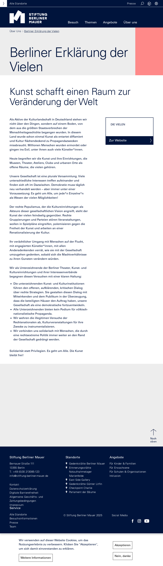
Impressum (17, 505)
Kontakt (14, 484)
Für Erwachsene (119, 467)
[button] (142, 3)
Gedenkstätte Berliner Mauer (87, 463)
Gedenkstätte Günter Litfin (85, 484)
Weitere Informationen (36, 559)
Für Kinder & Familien (123, 463)
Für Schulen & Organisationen (128, 471)
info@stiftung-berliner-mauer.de (29, 475)
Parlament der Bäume (82, 492)
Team (13, 526)
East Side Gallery (79, 479)
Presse (131, 3)
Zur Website (118, 140)
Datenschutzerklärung (23, 488)
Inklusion (115, 475)
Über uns (130, 22)
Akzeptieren (123, 547)
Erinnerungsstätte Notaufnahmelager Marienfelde (80, 471)
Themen (91, 22)
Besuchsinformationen (23, 518)
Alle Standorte (18, 514)
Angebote (110, 22)
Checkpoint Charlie (80, 487)
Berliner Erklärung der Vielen (41, 31)
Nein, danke (123, 557)
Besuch (73, 22)
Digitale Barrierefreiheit (24, 492)
